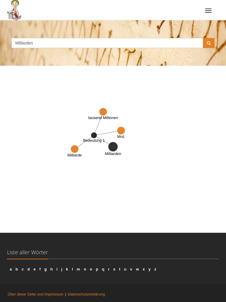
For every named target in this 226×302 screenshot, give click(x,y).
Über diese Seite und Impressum (35, 294)
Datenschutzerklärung (86, 294)
